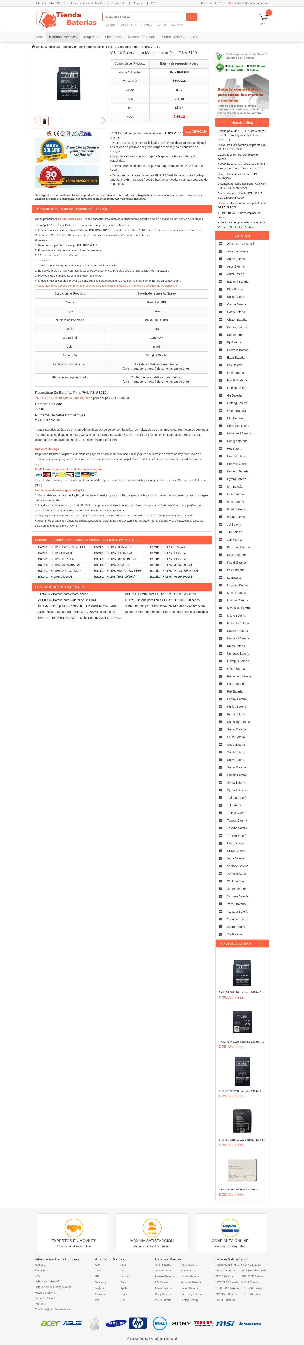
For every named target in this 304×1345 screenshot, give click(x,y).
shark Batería (236, 752)
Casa (39, 37)
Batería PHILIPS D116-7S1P (113, 547)
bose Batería (235, 297)
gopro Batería (236, 410)
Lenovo (124, 1276)
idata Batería (235, 501)
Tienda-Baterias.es (70, 219)
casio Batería (236, 312)
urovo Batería (236, 851)
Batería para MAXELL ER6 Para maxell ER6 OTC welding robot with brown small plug (242, 135)
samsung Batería (238, 722)
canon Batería (236, 304)
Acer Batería (162, 1264)
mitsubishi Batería (239, 608)
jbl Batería (234, 524)
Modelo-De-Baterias (58, 46)
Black (156, 346)
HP (97, 1276)
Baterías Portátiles (63, 37)
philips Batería (236, 706)
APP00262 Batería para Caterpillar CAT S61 (67, 600)
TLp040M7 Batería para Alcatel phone (63, 594)
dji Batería (234, 342)
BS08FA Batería (225, 1300)
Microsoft (100, 1294)
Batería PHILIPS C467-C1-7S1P (59, 570)
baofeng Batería (237, 281)
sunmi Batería (236, 767)
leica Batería (236, 570)
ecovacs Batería (238, 350)
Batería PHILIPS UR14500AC (113, 553)
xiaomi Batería (237, 888)
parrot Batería (236, 684)
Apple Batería (188, 1264)
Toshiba (99, 1288)
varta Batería (235, 858)
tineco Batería (236, 813)
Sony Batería (163, 1294)
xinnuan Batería (237, 896)
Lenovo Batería (189, 1276)
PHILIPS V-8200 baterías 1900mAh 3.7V (241, 1091)
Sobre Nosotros (173, 37)
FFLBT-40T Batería (227, 1288)
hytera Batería (236, 479)
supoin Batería (237, 775)
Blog (195, 37)
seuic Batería (236, 744)
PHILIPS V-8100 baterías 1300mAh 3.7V (241, 1042)
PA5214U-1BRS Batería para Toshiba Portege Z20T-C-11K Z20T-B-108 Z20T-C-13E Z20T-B (78, 618)
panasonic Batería (239, 676)
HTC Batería (188, 1270)
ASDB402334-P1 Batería (228, 1264)
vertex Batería (236, 873)
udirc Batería (235, 843)
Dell (122, 1270)
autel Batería (235, 274)
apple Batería (236, 259)
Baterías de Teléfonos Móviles (86, 3)
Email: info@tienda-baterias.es (248, 3)
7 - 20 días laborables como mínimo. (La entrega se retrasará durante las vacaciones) (156, 379)
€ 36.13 (179, 116)
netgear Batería (237, 630)
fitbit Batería (235, 372)
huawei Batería (237, 463)
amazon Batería (237, 251)
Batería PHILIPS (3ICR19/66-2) (114, 576)
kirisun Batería (237, 555)
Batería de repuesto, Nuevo (179, 63)
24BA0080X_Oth (156, 320)
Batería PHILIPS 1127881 (55, 553)
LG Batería (161, 1282)
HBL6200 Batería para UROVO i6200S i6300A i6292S (160, 594)
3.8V (179, 90)
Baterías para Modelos (89, 46)
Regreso (138, 3)
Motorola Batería (190, 1282)
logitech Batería (238, 585)
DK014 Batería (250, 1282)
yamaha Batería (237, 911)
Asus (123, 1264)
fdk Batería (234, 365)
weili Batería (235, 881)
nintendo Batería (238, 653)
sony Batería (235, 759)
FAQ (153, 3)
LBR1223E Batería (252, 1276)
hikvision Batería (238, 426)
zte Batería (234, 934)
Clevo (98, 1270)
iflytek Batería (236, 509)
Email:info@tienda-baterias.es (53, 1309)
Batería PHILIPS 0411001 (55, 576)
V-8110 (179, 99)
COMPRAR (196, 131)
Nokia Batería (163, 1288)
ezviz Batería (235, 357)
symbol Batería (237, 790)
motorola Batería (238, 623)
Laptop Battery (189, 1300)
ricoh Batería (236, 714)
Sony (123, 1282)
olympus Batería (238, 661)
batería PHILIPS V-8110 (167, 133)
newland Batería (238, 638)
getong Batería (237, 403)
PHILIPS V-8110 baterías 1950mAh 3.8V (241, 993)
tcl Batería (234, 805)
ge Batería (234, 395)
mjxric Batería (236, 615)
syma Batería (236, 782)
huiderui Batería (237, 471)
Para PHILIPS (179, 72)
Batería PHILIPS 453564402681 (171, 576)
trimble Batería (237, 835)
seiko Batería (236, 737)
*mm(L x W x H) (156, 355)
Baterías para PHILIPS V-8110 (140, 46)
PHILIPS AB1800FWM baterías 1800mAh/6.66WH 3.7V (238, 1190)
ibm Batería (234, 486)
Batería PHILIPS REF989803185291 (174, 570)
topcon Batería (237, 820)
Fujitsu (124, 1294)
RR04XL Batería (251, 1264)
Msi (122, 1300)
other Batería (236, 668)
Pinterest (40, 1303)
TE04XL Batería (225, 1270)
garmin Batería (237, 388)
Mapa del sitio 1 (210, 3)
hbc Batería (235, 418)
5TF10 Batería (224, 1276)
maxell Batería (236, 592)
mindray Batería (237, 600)
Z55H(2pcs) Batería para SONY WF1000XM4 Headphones (76, 611)
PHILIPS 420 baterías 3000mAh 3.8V (242, 1140)
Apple (123, 1288)
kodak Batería (236, 562)
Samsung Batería (191, 1294)
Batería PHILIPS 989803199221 (115, 559)
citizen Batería (237, 319)
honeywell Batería (239, 433)
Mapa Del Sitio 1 (45, 1292)
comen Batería (237, 327)
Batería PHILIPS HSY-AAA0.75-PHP (62, 547)
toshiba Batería (237, 828)
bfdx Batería (235, 289)
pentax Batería (237, 699)
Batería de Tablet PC (47, 3)
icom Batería (235, 494)
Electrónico (113, 37)
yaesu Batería (236, 904)
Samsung (101, 1282)
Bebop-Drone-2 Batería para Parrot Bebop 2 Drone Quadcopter (166, 611)
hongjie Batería (237, 441)
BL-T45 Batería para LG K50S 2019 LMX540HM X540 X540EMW (78, 606)
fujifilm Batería (237, 380)
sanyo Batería (236, 729)
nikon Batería (236, 646)
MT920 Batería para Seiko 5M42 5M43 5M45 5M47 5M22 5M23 (164, 606)
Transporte (118, 3)
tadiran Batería (237, 797)
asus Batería (235, 266)
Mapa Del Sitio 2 (45, 1298)
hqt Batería (234, 448)
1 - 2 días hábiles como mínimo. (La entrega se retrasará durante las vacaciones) (156, 366)
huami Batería (236, 456)
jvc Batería (234, 539)
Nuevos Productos (142, 37)
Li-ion (179, 107)
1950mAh (179, 81)
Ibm (97, 1300)
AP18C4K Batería (226, 1294)
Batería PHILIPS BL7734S (167, 547)
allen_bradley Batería (241, 243)
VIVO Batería (163, 1300)
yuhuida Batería (237, 919)
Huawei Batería (164, 1276)
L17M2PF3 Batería (226, 1282)
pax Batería (235, 691)
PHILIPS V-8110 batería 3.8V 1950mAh (66, 398)
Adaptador (91, 37)
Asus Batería (163, 1270)
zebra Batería (236, 926)
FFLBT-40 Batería (251, 1288)
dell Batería (235, 334)
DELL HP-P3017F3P (253, 1270)
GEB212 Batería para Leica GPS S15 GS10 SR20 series (162, 600)
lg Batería (234, 577)
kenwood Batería (238, 547)
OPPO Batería (189, 1288)
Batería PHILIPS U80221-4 (168, 553)
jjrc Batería (234, 532)
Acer (98, 1264)
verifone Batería (237, 866)
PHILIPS (112, 46)
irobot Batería (236, 517)
